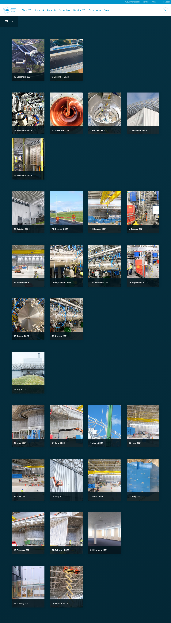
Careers (107, 10)
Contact (146, 2)
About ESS (26, 10)
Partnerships (95, 10)
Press (154, 2)
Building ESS (79, 10)
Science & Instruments (45, 10)
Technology (64, 10)
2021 (7, 21)
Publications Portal (133, 2)
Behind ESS (164, 2)
